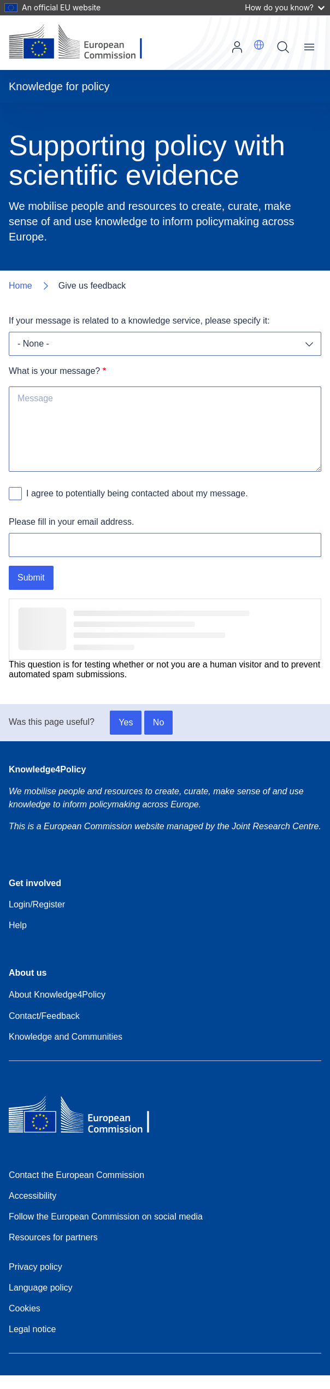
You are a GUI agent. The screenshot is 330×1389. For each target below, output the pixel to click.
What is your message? (54, 371)
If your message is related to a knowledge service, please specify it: (139, 320)
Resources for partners (53, 1237)
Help (18, 925)
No (158, 722)
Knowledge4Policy (47, 769)
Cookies (24, 1308)
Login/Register (37, 904)
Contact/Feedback (44, 1016)
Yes (126, 722)
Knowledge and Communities (65, 1036)
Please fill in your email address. (71, 521)
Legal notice (32, 1329)
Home (20, 285)
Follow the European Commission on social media (106, 1216)
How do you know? (285, 7)
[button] (259, 44)
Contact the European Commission (76, 1175)
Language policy (41, 1287)
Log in (237, 47)
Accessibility (32, 1195)
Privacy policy (35, 1266)
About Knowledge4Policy (57, 994)
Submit (31, 577)
